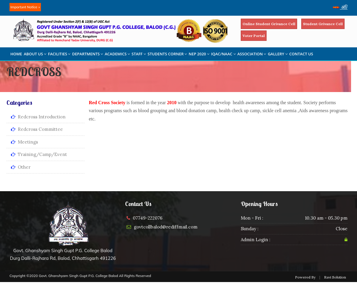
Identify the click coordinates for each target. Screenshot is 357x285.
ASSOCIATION (252, 54)
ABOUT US (35, 54)
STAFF (139, 54)
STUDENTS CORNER (167, 54)
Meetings (24, 142)
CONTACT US (301, 54)
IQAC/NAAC (223, 54)
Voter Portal (254, 35)
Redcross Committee (37, 129)
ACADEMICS (117, 54)
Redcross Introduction (38, 117)
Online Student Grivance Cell (269, 24)
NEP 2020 (199, 54)
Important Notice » (25, 7)
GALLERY (277, 54)
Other (21, 167)
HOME (16, 54)
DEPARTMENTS (87, 54)
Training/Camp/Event (39, 154)
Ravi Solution (335, 277)
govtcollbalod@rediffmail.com (165, 227)
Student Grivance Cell (323, 24)
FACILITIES (59, 54)
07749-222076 (147, 218)
